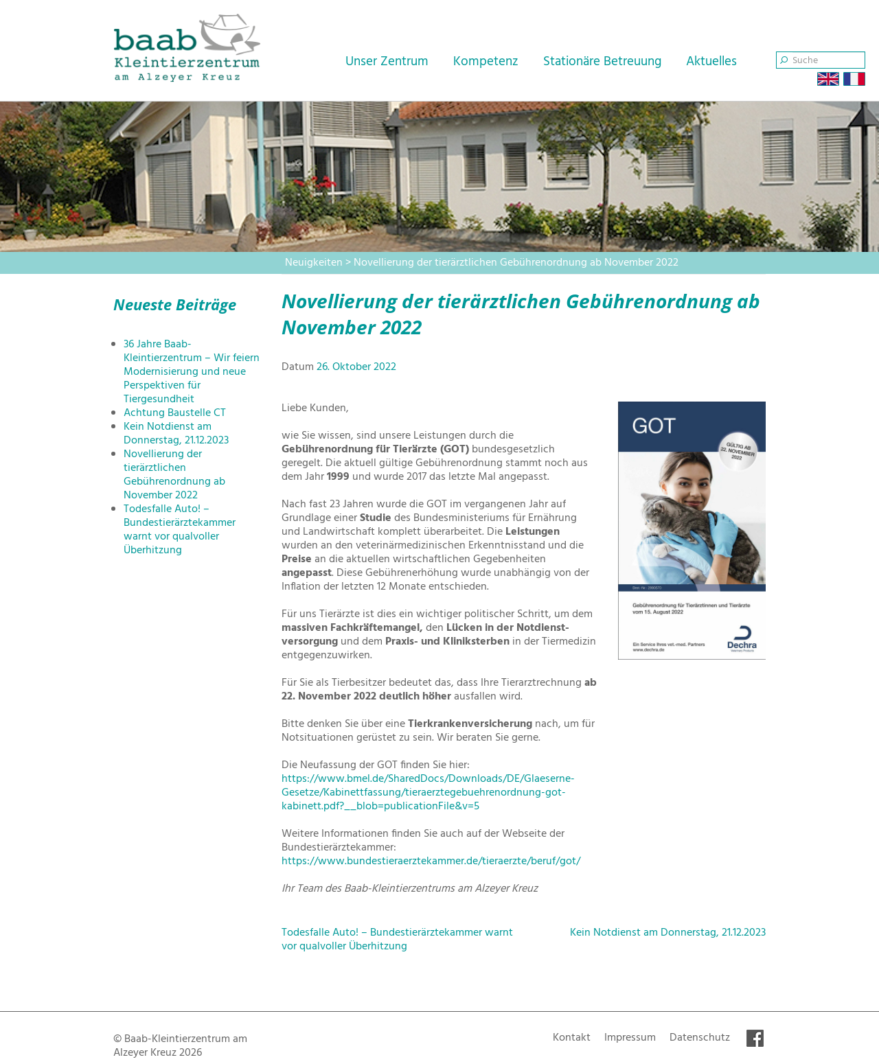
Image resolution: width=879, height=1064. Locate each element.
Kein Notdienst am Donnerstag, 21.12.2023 (176, 434)
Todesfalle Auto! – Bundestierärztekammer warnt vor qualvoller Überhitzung (180, 529)
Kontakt (572, 1038)
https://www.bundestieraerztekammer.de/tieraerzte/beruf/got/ (431, 861)
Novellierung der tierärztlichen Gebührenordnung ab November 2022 (174, 475)
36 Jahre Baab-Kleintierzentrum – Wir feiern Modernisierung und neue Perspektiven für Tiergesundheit (192, 372)
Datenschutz (700, 1038)
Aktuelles (711, 61)
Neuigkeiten (314, 263)
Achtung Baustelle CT (175, 413)
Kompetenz (485, 61)
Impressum (630, 1038)
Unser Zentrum (387, 61)
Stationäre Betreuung (602, 61)
